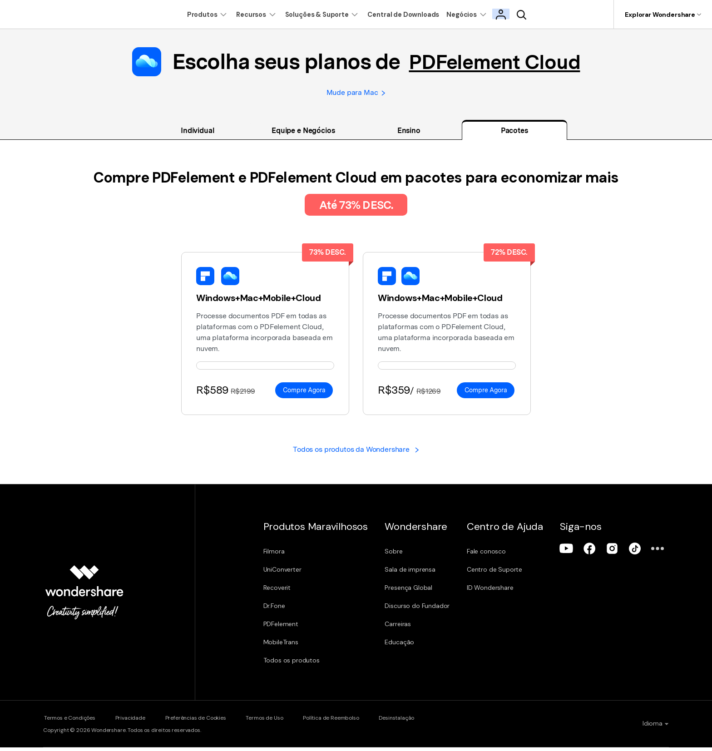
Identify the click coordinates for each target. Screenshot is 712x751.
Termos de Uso (275, 722)
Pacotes (514, 133)
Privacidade (133, 722)
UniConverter (282, 574)
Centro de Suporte (502, 574)
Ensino (409, 133)
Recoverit (277, 592)
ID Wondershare (498, 592)
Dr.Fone (274, 610)
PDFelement (280, 628)
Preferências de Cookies (202, 722)
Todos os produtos (291, 665)
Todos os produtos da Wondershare (356, 453)
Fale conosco (494, 556)
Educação (404, 646)
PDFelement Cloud (494, 62)
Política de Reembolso (345, 722)
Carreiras (402, 628)
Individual (197, 133)
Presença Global (413, 592)
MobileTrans (280, 646)
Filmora (274, 556)
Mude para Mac (356, 94)
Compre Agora (304, 393)
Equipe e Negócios (303, 133)
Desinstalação (414, 722)
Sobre (398, 556)
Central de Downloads (410, 14)
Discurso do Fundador (421, 610)
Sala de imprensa (414, 574)
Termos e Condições (68, 722)
